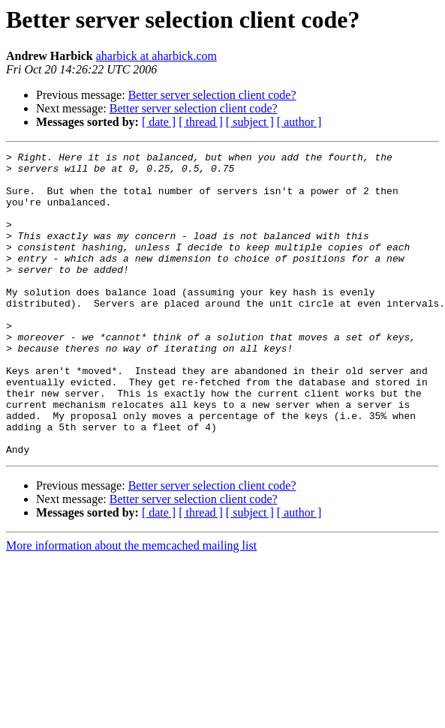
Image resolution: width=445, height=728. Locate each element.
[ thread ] (201, 121)
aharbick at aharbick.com (156, 55)
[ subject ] (250, 121)
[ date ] (159, 121)
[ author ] (299, 121)
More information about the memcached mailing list (131, 606)
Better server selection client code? (212, 94)
